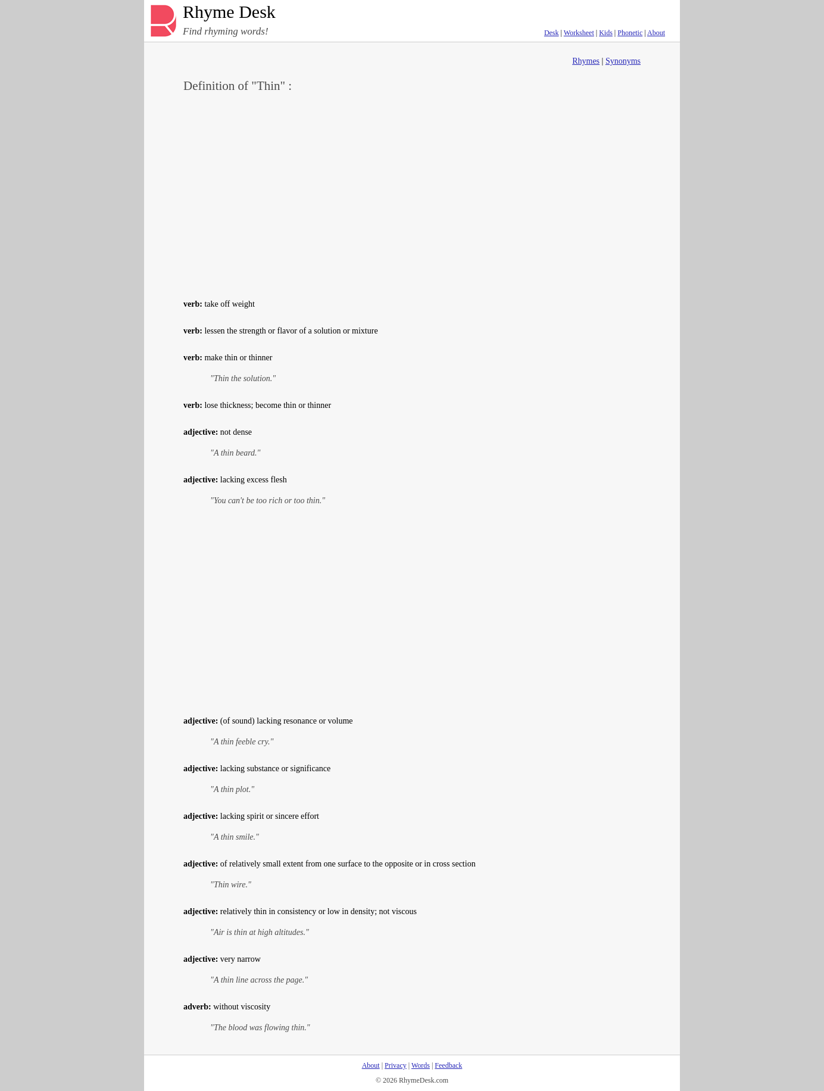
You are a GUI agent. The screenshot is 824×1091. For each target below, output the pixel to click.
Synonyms (623, 61)
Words (420, 1065)
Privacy (396, 1065)
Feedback (448, 1065)
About (656, 33)
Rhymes (586, 61)
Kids (606, 33)
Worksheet (579, 33)
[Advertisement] (412, 194)
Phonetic (629, 33)
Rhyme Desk (229, 12)
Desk (551, 33)
